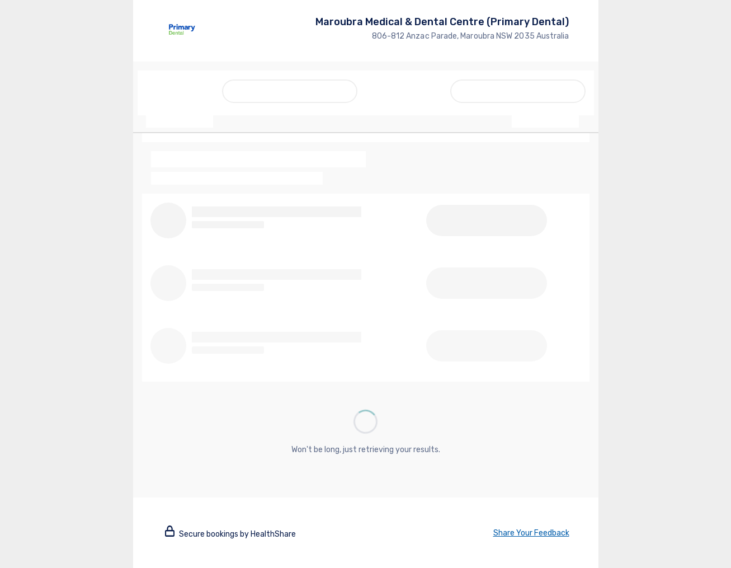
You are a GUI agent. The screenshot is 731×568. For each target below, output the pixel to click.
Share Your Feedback (531, 533)
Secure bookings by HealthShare (230, 534)
